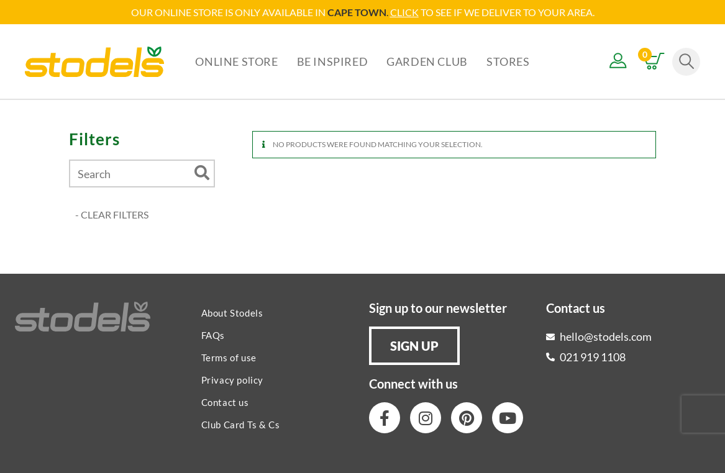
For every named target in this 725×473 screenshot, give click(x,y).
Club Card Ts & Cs (240, 424)
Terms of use (229, 357)
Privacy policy (232, 379)
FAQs (213, 335)
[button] (414, 346)
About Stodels (232, 312)
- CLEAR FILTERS (111, 214)
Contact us (225, 402)
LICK (408, 12)
